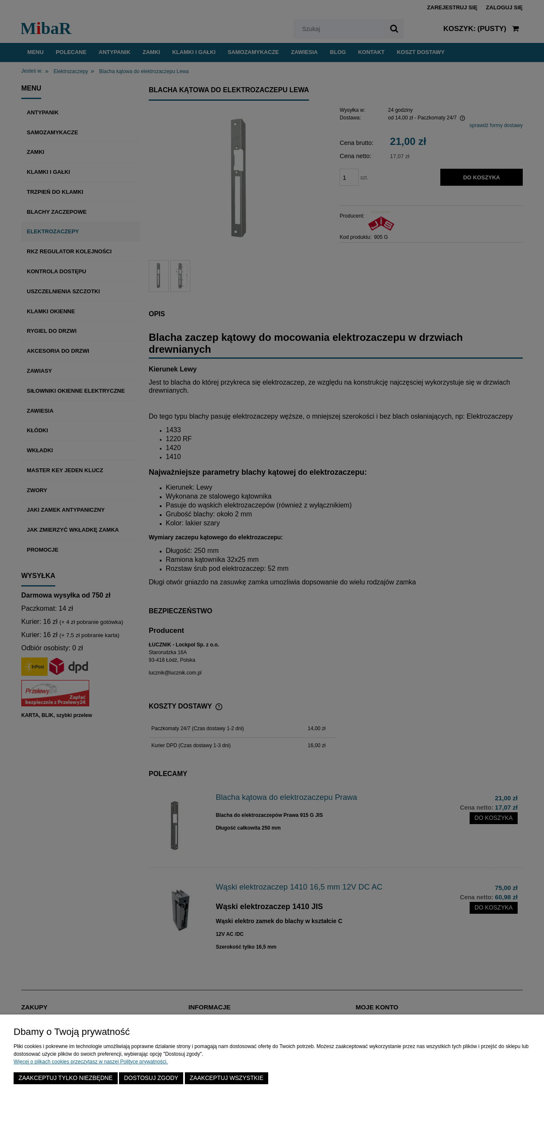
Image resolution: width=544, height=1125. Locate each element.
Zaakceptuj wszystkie (226, 1078)
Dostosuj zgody (151, 1078)
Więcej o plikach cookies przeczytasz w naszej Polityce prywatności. (91, 1062)
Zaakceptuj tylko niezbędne (66, 1078)
